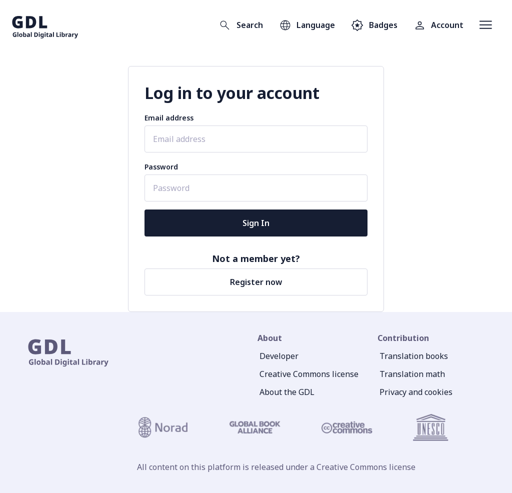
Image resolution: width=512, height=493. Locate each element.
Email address (169, 117)
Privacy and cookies (416, 392)
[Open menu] (486, 25)
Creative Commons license (309, 374)
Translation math (412, 374)
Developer (279, 356)
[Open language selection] (307, 25)
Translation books (414, 356)
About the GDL (287, 392)
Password (161, 167)
